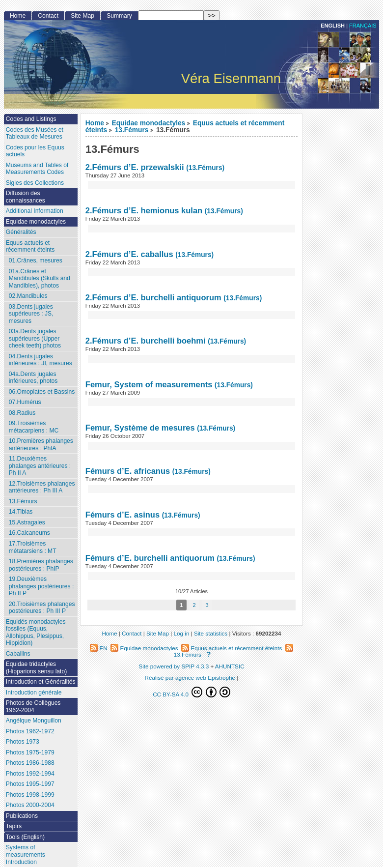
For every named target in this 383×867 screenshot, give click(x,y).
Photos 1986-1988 (30, 762)
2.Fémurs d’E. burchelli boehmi (145, 340)
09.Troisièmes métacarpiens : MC (34, 427)
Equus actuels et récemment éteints (30, 246)
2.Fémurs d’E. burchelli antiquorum (153, 297)
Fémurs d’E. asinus (122, 514)
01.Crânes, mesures (35, 260)
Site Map (82, 15)
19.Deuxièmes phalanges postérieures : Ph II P (41, 586)
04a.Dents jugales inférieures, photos (33, 378)
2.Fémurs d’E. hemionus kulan (143, 210)
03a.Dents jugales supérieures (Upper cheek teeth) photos (35, 338)
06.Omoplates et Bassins (42, 391)
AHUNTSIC (230, 666)
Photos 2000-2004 (30, 805)
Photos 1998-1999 (30, 794)
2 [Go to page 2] (193, 605)
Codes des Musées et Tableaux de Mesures (34, 133)
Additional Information (34, 210)
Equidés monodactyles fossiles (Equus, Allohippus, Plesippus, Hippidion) (36, 632)
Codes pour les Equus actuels (35, 151)
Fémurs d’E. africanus (127, 470)
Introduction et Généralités (41, 681)
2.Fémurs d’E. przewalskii (134, 167)
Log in (182, 633)
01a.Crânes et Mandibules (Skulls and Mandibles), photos (39, 278)
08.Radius (22, 412)
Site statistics (210, 633)
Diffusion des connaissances (25, 197)
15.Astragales (27, 522)
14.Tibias (21, 511)
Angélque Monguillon (33, 720)
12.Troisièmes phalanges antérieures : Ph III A (42, 487)
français (363, 26)
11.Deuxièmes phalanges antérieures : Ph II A (40, 465)
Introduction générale (34, 692)
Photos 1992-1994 (30, 773)
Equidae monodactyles (149, 123)
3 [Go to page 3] (207, 605)
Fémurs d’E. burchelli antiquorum (150, 557)
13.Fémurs (132, 130)
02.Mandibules (28, 295)
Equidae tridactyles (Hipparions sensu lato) (36, 668)
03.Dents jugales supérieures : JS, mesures (31, 313)
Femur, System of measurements (149, 384)
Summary (119, 15)
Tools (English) (25, 837)
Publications (22, 815)
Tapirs (14, 826)
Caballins (18, 653)
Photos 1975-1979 (30, 752)
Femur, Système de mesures (141, 427)
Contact (48, 15)
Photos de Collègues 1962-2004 (33, 706)
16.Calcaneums (29, 532)
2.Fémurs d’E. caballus (129, 254)
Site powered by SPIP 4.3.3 (173, 666)
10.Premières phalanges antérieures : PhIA (41, 444)
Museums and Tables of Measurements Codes (37, 169)
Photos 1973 (22, 741)
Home (94, 123)
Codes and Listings (31, 119)
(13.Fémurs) (205, 168)
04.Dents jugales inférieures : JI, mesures (40, 360)
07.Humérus (25, 402)
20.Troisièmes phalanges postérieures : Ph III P (42, 608)
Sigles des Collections (35, 182)
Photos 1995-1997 (30, 783)
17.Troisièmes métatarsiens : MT (32, 547)
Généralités (21, 232)
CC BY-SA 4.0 (191, 692)
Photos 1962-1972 (30, 731)
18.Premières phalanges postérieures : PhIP (41, 565)
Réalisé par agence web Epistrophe (190, 677)
